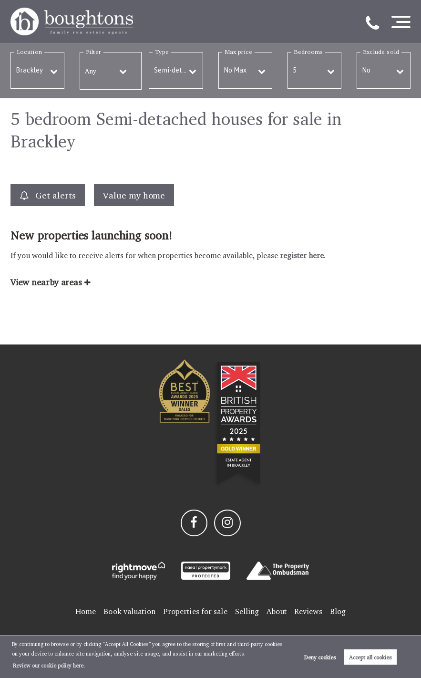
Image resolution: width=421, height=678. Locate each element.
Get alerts (48, 195)
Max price (239, 51)
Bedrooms (308, 51)
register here (301, 255)
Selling (247, 611)
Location (29, 51)
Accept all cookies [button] (370, 657)
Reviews (308, 611)
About (277, 611)
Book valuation (129, 611)
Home (85, 611)
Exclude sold (381, 51)
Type (161, 51)
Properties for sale (195, 611)
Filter (93, 51)
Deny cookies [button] (320, 657)
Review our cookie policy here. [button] (49, 665)
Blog (338, 611)
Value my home (134, 195)
